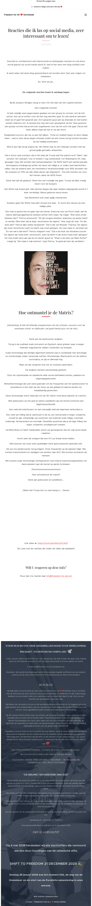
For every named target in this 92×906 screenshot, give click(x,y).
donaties (77, 718)
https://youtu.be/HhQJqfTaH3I (53, 543)
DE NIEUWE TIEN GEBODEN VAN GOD (46, 774)
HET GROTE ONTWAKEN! (54, 762)
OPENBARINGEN (35, 762)
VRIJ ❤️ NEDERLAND (71, 760)
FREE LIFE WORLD (41, 760)
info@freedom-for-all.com (59, 576)
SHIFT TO (18, 864)
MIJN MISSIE (56, 760)
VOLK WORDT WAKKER (22, 760)
